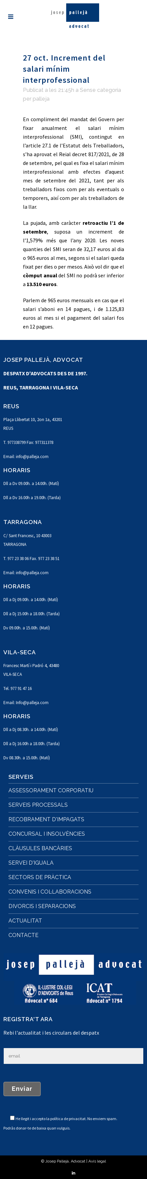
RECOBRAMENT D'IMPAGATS (46, 819)
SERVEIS (20, 776)
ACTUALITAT (25, 920)
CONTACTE (23, 935)
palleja (41, 99)
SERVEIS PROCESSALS (38, 805)
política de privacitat (68, 1118)
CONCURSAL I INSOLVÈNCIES (46, 834)
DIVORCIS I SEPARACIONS (42, 906)
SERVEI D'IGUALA (31, 863)
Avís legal (97, 1161)
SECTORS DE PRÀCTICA (39, 877)
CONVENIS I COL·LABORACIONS (49, 892)
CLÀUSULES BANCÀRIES (40, 848)
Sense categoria (100, 90)
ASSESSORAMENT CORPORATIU (50, 790)
